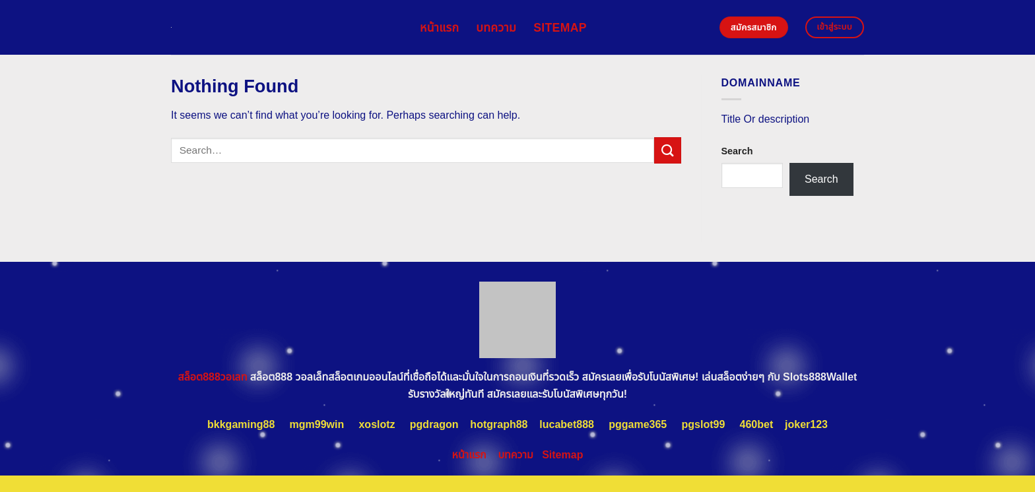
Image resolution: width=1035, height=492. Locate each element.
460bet (757, 424)
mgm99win (317, 424)
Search (737, 151)
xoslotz (376, 424)
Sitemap (560, 27)
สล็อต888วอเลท (213, 377)
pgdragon (434, 424)
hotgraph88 (498, 424)
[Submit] (667, 150)
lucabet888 (566, 424)
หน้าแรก (439, 27)
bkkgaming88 (241, 424)
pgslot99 (703, 424)
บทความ (496, 27)
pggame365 (638, 424)
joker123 (806, 424)
